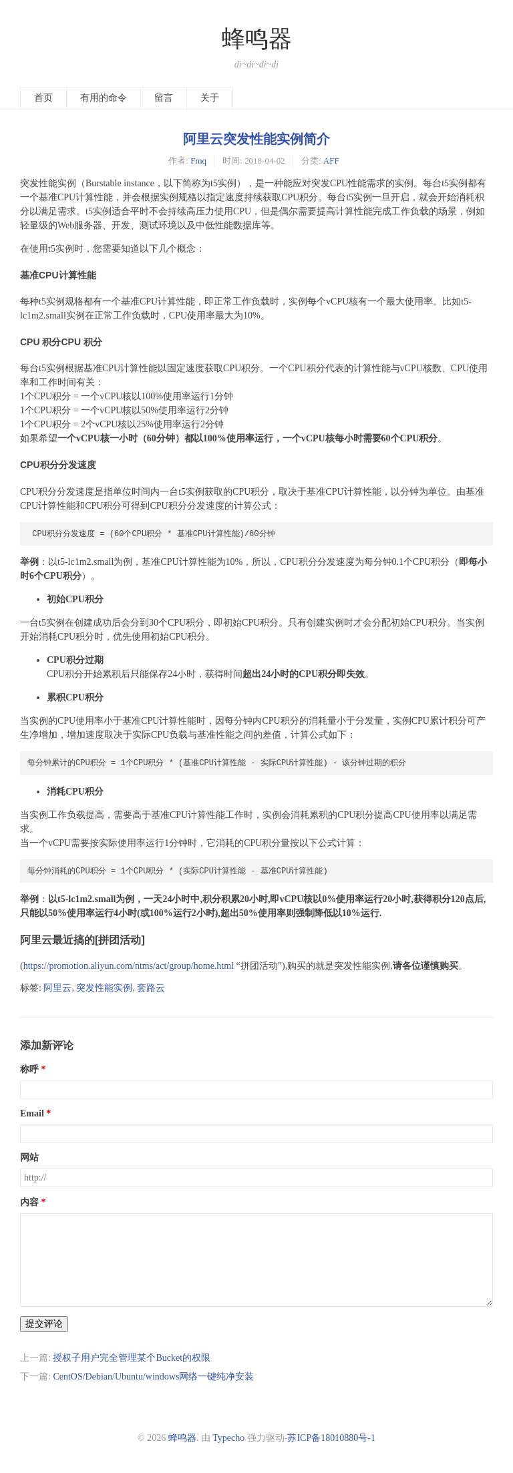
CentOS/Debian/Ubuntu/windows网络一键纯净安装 (153, 1377)
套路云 (151, 988)
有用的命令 (103, 98)
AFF (331, 161)
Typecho (228, 1438)
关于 (209, 98)
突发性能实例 (104, 988)
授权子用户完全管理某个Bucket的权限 (131, 1358)
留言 (163, 98)
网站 (29, 1157)
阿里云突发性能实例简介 (256, 139)
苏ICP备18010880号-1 (331, 1438)
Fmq (198, 161)
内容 (29, 1202)
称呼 (29, 1069)
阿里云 (57, 988)
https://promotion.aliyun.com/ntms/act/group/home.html (128, 966)
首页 (43, 98)
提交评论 (44, 1324)
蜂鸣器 (257, 39)
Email (32, 1113)
